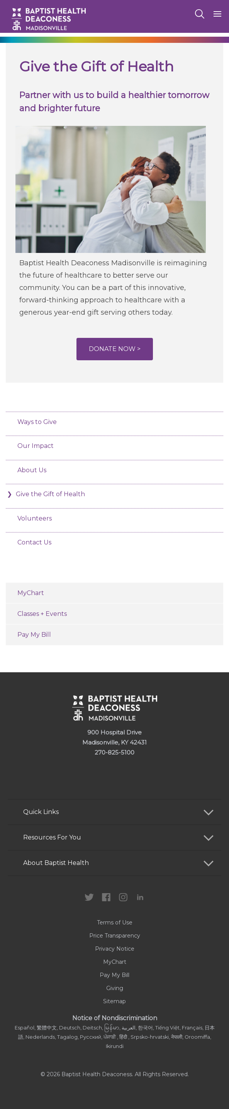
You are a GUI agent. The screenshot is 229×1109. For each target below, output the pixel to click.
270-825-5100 (114, 752)
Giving (114, 988)
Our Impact (35, 445)
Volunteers (34, 518)
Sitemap (114, 1001)
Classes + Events (42, 613)
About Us (31, 470)
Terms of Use (114, 922)
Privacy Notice (114, 948)
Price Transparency (114, 935)
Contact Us (34, 542)
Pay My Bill (34, 634)
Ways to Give (37, 422)
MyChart (30, 593)
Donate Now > (115, 349)
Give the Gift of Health (51, 494)
